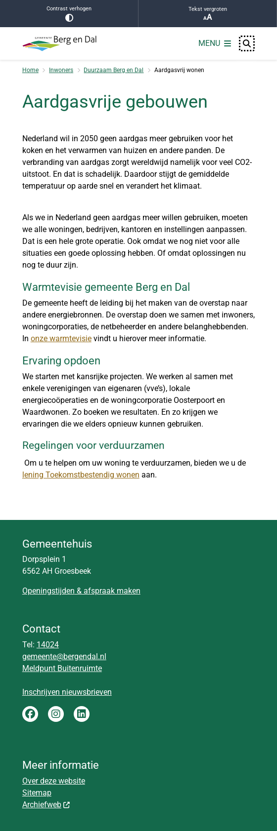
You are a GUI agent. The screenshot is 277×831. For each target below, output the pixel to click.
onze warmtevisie (61, 338)
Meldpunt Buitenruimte (62, 668)
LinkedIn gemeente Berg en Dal (82, 714)
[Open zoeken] (247, 43)
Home (30, 70)
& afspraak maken (107, 590)
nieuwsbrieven (87, 692)
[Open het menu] (214, 43)
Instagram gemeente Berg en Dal (56, 714)
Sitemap (36, 792)
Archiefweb (46, 804)
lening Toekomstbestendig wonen (80, 474)
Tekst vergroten (207, 14)
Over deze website (53, 781)
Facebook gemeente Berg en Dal (30, 714)
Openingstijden (48, 590)
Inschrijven (42, 692)
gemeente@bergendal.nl (64, 656)
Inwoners (61, 70)
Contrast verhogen (69, 13)
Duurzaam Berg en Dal (113, 70)
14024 (48, 644)
